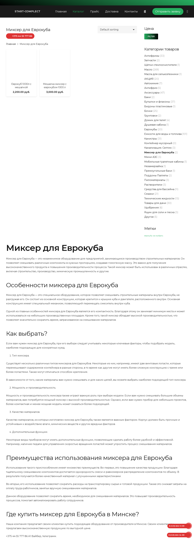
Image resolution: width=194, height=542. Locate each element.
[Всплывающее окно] (187, 11)
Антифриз (150, 87)
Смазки (149, 193)
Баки (147, 97)
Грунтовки (150, 115)
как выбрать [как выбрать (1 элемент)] (158, 236)
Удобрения (151, 207)
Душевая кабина (155, 124)
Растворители (153, 184)
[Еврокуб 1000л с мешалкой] (21, 64)
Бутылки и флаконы (157, 101)
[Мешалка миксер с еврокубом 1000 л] (55, 64)
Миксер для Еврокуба (159, 152)
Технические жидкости (159, 198)
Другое (149, 216)
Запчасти (150, 60)
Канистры (150, 138)
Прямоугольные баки (158, 170)
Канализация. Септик (158, 147)
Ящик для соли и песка (159, 212)
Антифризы (151, 55)
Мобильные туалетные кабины (164, 161)
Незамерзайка (153, 166)
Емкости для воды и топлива (163, 134)
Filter (151, 36)
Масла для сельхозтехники (161, 74)
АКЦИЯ (149, 78)
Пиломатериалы (154, 180)
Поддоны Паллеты (156, 175)
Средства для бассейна (159, 189)
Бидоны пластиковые (158, 106)
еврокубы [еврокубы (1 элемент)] (148, 236)
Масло (148, 69)
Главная (11, 44)
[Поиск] (145, 11)
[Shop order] (117, 29)
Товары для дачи (155, 203)
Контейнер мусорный (158, 143)
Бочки (148, 111)
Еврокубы (150, 129)
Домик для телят (155, 120)
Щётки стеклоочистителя (160, 64)
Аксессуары (152, 92)
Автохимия (151, 83)
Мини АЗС (150, 157)
